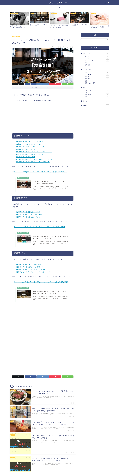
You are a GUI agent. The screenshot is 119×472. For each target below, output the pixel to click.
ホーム (59, 7)
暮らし (96, 87)
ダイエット (96, 53)
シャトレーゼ (16, 36)
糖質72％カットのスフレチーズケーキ (29, 154)
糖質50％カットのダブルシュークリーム (30, 142)
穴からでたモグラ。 (59, 2)
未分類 (96, 101)
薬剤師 (96, 105)
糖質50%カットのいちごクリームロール (30, 147)
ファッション (96, 69)
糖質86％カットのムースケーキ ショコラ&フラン (34, 152)
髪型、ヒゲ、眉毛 (97, 83)
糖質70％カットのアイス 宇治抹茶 (29, 215)
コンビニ (97, 59)
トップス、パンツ (97, 77)
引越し (97, 92)
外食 (97, 63)
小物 (97, 81)
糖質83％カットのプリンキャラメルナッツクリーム (34, 159)
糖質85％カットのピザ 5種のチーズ (29, 265)
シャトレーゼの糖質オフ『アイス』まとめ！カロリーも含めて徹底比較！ (39, 227)
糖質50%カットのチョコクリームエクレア (31, 144)
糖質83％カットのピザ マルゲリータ (29, 267)
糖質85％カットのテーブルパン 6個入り (31, 270)
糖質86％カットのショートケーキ (28, 149)
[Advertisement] (42, 117)
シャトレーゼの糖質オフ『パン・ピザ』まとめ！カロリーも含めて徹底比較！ (41, 282)
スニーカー (97, 74)
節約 (97, 97)
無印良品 (97, 65)
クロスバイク (97, 90)
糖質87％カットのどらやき (25, 157)
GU (97, 72)
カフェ (97, 56)
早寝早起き (97, 95)
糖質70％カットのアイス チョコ (28, 217)
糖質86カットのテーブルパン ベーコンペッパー (33, 272)
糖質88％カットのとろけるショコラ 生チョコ (33, 162)
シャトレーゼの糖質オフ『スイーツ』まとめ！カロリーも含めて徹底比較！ (40, 172)
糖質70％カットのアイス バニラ (28, 212)
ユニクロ (97, 79)
